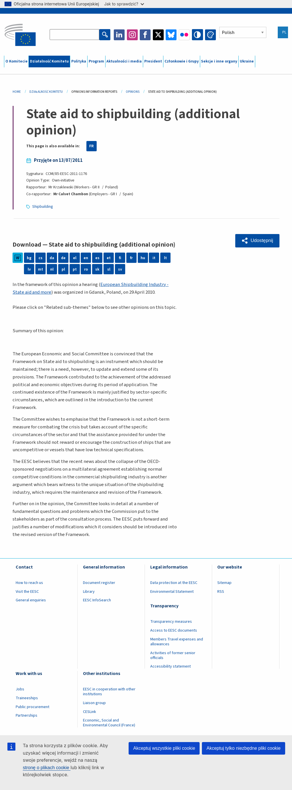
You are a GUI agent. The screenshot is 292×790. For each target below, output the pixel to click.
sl (108, 269)
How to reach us (29, 582)
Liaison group (94, 703)
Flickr (184, 34)
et (109, 257)
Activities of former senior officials (172, 655)
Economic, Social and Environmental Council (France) (109, 722)
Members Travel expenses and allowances (176, 641)
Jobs (20, 689)
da (52, 257)
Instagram (132, 34)
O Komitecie (16, 61)
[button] (257, 240)
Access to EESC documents (173, 630)
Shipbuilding (42, 206)
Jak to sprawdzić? (124, 3)
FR (91, 146)
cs (40, 257)
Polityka (78, 61)
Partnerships (26, 715)
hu (143, 257)
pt (75, 269)
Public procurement (32, 707)
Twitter (158, 34)
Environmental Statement (172, 591)
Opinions (132, 92)
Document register (99, 582)
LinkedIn (119, 34)
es (97, 257)
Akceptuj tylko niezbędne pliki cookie (243, 748)
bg (29, 257)
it (154, 257)
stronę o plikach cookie (46, 767)
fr (131, 257)
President (153, 61)
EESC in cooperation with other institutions (109, 691)
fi (120, 257)
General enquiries (31, 600)
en (86, 257)
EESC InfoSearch (97, 600)
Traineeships (27, 698)
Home (17, 92)
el (74, 257)
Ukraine (247, 61)
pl (63, 269)
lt (165, 257)
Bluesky (171, 34)
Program (96, 61)
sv (120, 269)
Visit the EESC (27, 591)
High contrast (197, 34)
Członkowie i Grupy (182, 61)
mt (40, 269)
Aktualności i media (124, 61)
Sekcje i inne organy (219, 61)
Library (89, 591)
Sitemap (224, 582)
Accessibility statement (170, 666)
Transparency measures (171, 621)
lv (29, 269)
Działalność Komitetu (49, 61)
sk (97, 269)
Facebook (145, 34)
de (63, 257)
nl (52, 269)
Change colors (210, 34)
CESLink (89, 711)
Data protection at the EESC (173, 582)
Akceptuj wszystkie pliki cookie (164, 748)
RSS (220, 591)
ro (86, 269)
